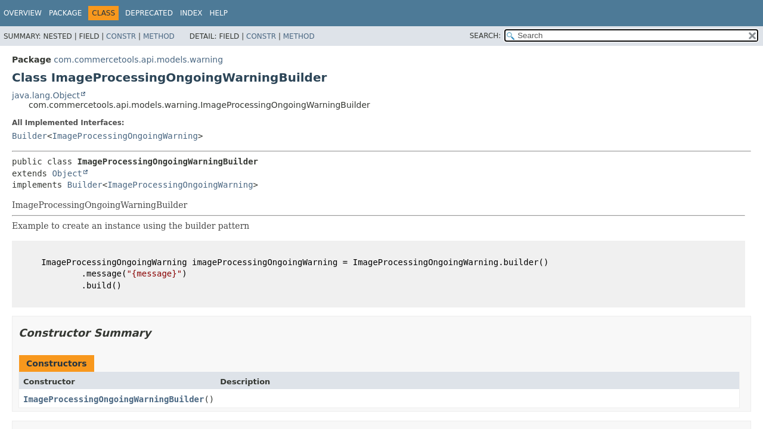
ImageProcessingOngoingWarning (124, 136)
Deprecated (149, 13)
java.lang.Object (46, 95)
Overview (23, 13)
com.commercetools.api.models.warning (138, 59)
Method (159, 36)
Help (218, 13)
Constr (121, 36)
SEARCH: (485, 36)
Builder (29, 136)
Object (67, 173)
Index (191, 13)
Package (65, 13)
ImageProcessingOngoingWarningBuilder (113, 399)
